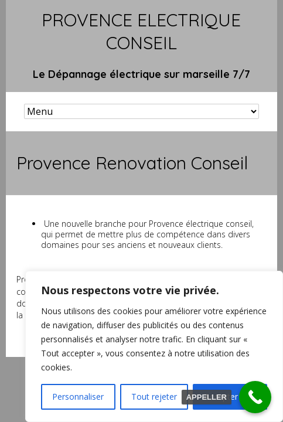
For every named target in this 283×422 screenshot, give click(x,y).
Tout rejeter (154, 396)
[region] (154, 346)
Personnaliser (78, 396)
